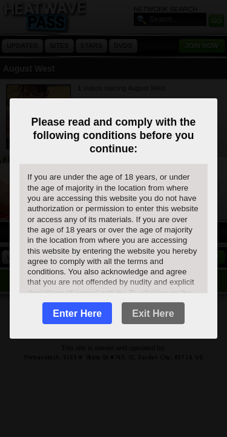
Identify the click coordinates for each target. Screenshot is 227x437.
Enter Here (77, 313)
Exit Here (153, 313)
